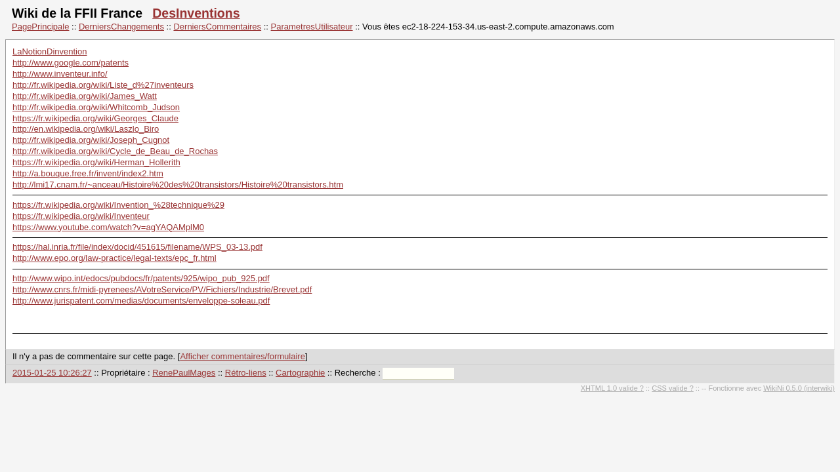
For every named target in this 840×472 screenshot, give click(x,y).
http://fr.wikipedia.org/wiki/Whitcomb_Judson (96, 107)
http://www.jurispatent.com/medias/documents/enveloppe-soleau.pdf (141, 300)
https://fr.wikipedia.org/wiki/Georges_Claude (95, 118)
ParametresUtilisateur (312, 26)
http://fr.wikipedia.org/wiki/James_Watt (84, 96)
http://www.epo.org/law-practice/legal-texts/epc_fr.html (114, 258)
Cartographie (300, 373)
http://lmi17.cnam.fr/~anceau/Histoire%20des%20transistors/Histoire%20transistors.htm (177, 184)
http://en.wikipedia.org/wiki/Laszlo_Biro (85, 129)
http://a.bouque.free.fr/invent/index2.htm (87, 173)
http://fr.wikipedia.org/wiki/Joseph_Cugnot (90, 140)
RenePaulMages (183, 373)
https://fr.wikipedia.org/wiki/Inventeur (81, 216)
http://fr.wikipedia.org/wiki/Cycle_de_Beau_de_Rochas (115, 151)
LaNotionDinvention (49, 51)
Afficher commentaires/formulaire (242, 356)
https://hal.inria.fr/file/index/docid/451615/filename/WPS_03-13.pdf (137, 247)
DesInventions (196, 13)
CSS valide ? (673, 388)
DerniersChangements (121, 26)
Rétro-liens (245, 373)
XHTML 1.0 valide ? (612, 388)
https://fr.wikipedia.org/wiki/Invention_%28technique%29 (118, 205)
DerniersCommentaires (217, 26)
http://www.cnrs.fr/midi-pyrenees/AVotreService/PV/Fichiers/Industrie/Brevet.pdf (162, 289)
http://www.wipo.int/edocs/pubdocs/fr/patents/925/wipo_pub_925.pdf (141, 278)
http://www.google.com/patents (70, 63)
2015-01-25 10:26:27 (52, 373)
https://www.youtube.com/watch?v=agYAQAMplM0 (108, 227)
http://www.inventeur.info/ (60, 74)
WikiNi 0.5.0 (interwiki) (799, 388)
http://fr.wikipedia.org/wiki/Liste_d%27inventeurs (103, 85)
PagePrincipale (40, 26)
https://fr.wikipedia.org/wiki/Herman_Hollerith (96, 162)
